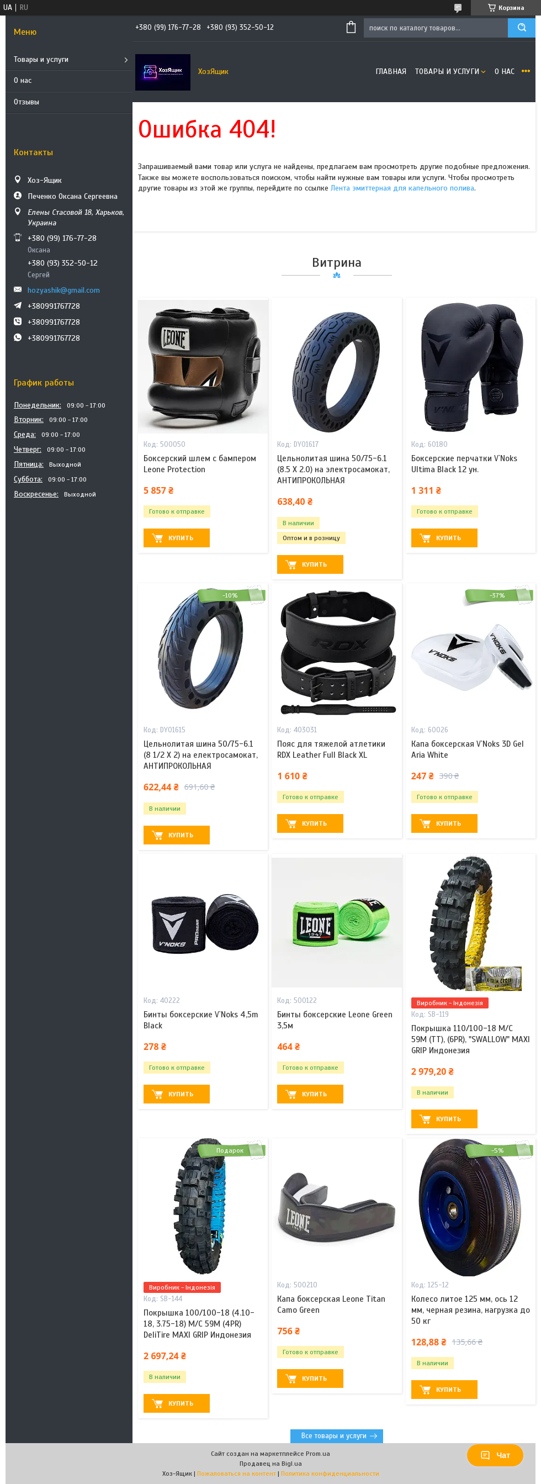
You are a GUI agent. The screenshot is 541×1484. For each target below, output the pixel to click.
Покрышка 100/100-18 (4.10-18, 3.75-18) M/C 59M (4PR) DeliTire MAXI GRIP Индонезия (199, 1324)
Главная (390, 71)
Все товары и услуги (334, 1436)
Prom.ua (318, 1453)
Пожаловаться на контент (236, 1473)
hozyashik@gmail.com (64, 290)
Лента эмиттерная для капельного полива (402, 188)
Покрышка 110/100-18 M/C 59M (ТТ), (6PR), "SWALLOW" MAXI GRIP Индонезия (470, 1039)
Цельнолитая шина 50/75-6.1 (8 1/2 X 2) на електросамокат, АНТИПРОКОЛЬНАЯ (201, 755)
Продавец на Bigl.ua (271, 1463)
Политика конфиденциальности (330, 1473)
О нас (22, 80)
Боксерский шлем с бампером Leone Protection (200, 463)
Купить (180, 538)
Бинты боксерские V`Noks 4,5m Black (201, 1020)
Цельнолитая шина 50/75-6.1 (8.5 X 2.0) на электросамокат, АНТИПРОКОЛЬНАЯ (333, 469)
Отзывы (26, 102)
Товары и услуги (41, 59)
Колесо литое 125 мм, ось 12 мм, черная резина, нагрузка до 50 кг (470, 1310)
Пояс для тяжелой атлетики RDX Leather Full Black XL (331, 749)
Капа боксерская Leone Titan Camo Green (331, 1304)
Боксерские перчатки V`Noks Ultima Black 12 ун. (464, 463)
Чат (495, 1455)
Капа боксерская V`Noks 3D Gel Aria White (467, 749)
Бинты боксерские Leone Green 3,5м (335, 1020)
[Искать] (521, 28)
